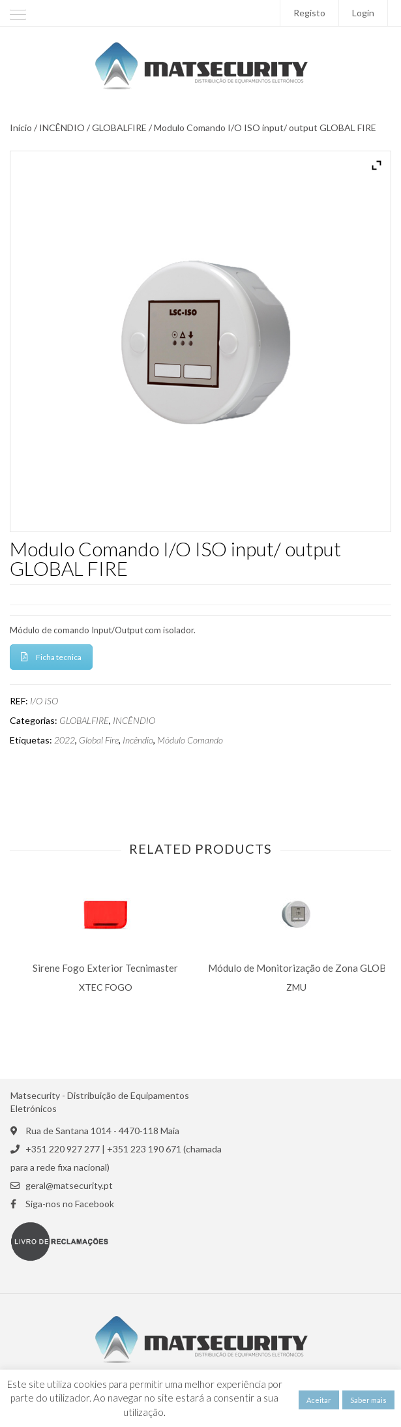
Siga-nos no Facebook (69, 1204)
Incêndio (138, 740)
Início (21, 127)
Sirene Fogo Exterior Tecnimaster (105, 968)
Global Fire (99, 740)
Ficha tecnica (51, 657)
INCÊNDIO (62, 127)
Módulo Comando (190, 740)
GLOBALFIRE (119, 127)
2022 (64, 740)
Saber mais (368, 1400)
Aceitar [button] (318, 1400)
